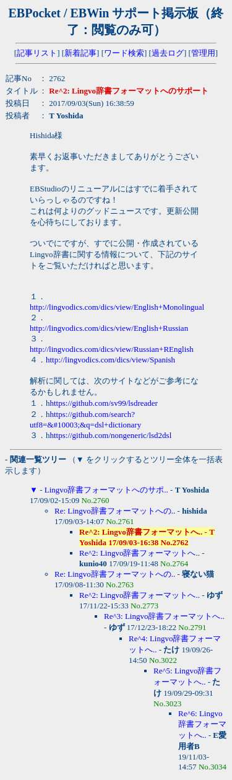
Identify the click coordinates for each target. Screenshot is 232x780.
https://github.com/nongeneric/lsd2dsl (111, 435)
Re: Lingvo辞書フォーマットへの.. (114, 510)
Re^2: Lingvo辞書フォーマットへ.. (139, 553)
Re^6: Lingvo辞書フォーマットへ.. (202, 724)
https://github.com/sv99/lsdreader (104, 403)
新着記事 (80, 53)
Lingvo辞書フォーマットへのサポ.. (106, 489)
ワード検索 (124, 53)
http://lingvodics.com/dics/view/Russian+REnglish (112, 349)
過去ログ (168, 53)
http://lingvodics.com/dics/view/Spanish (110, 359)
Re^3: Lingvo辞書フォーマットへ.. (164, 616)
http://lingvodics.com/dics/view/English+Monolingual (117, 307)
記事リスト (37, 53)
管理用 (203, 53)
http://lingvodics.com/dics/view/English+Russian (109, 328)
